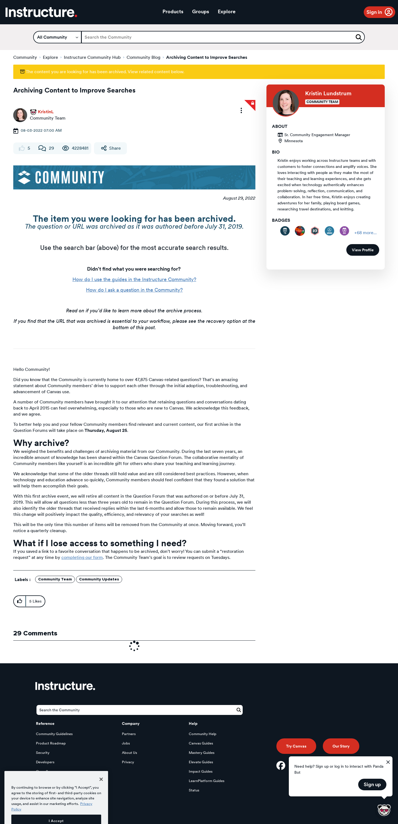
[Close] (101, 791)
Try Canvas (296, 746)
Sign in (374, 12)
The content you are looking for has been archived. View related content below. (102, 71)
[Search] (223, 37)
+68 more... (365, 232)
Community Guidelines (54, 734)
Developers (45, 762)
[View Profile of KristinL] (46, 111)
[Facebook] (280, 765)
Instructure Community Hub (92, 57)
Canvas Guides (201, 743)
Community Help (202, 734)
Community (25, 57)
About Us (129, 753)
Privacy (128, 762)
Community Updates (99, 579)
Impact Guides (201, 771)
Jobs (126, 743)
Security (42, 753)
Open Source (46, 771)
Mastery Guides (201, 753)
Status (194, 790)
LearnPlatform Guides (206, 781)
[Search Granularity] (57, 37)
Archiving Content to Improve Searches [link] (206, 57)
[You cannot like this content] (22, 148)
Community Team (55, 579)
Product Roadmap (51, 743)
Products (173, 11)
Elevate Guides (201, 762)
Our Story (341, 746)
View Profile (363, 250)
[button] (241, 110)
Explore (226, 11)
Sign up (372, 784)
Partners (129, 734)
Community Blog (143, 57)
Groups (200, 11)
